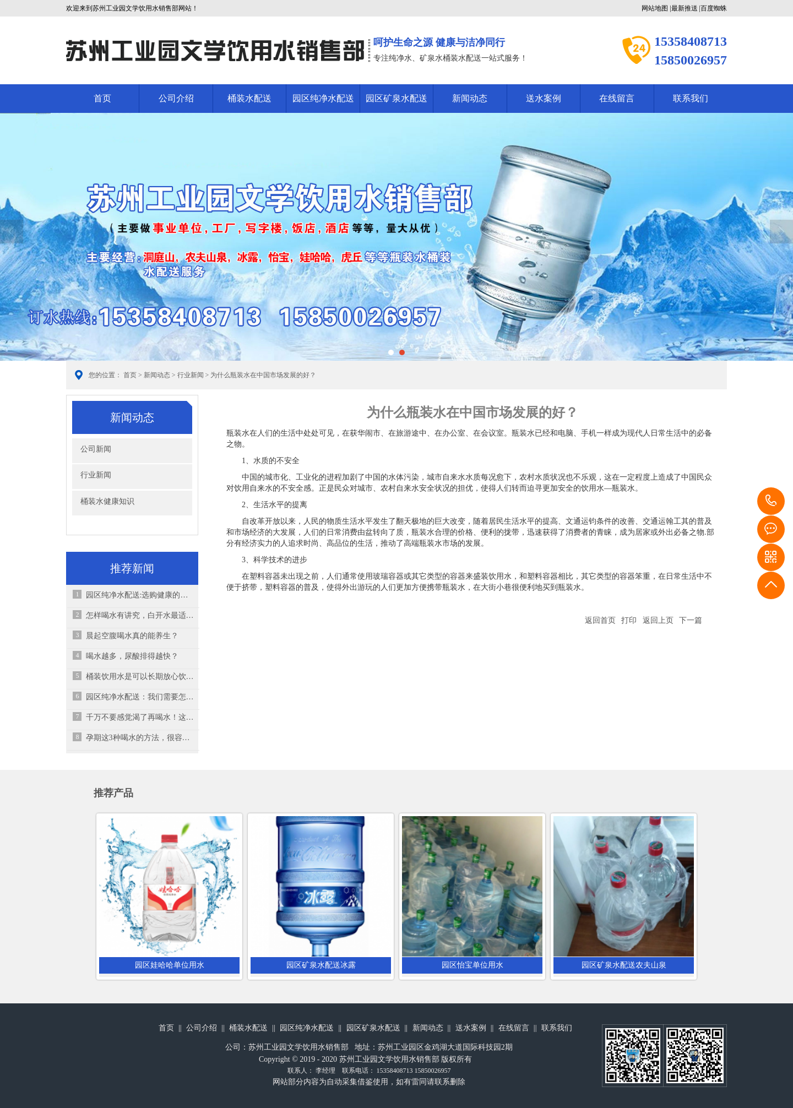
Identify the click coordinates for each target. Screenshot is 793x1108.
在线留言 (616, 98)
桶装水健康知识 (107, 501)
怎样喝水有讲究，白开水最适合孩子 (140, 615)
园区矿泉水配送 (396, 98)
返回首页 (600, 620)
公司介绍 (176, 98)
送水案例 (543, 98)
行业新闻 (190, 375)
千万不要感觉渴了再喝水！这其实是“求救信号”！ (140, 717)
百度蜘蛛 (713, 8)
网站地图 (655, 8)
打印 (629, 620)
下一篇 (690, 620)
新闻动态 (469, 98)
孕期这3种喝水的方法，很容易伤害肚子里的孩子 (140, 738)
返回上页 (658, 620)
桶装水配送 (249, 98)
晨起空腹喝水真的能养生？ (132, 636)
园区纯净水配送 (323, 98)
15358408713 (771, 501)
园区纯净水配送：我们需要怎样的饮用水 (140, 697)
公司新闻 (95, 449)
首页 (102, 98)
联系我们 (690, 98)
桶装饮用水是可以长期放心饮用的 (140, 676)
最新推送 (684, 8)
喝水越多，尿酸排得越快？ (132, 656)
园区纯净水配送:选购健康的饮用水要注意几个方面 (140, 595)
